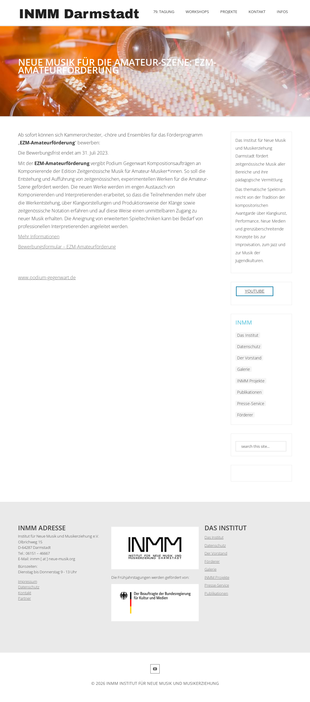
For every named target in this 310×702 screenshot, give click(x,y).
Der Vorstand (249, 358)
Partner (24, 598)
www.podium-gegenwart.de (47, 277)
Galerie (243, 369)
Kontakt (257, 11)
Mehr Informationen (38, 236)
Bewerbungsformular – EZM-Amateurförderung (67, 246)
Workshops (197, 11)
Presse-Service (250, 403)
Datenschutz (248, 346)
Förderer (245, 415)
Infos (282, 11)
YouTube (255, 291)
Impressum (27, 581)
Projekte (228, 11)
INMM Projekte (251, 381)
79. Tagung (163, 11)
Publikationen (249, 392)
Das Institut (247, 335)
